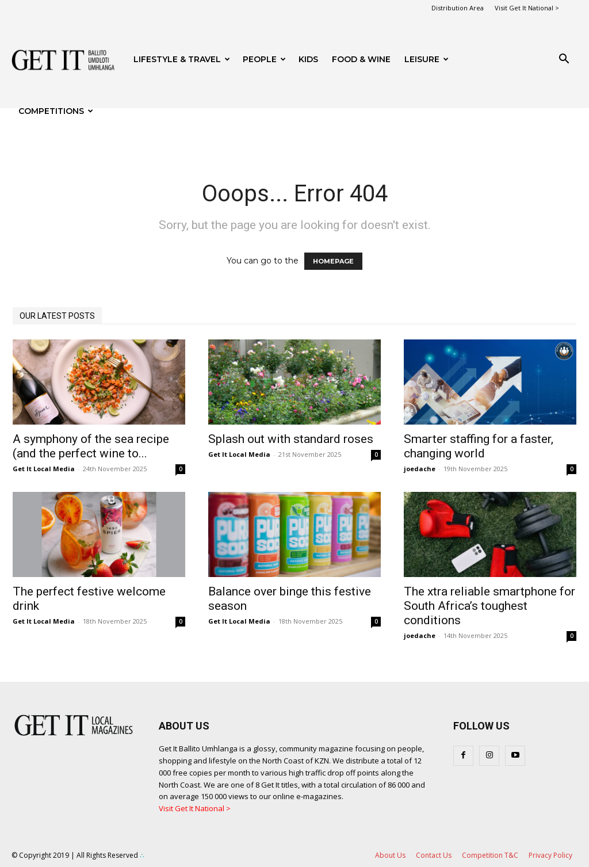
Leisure (426, 59)
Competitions (55, 111)
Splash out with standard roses (290, 439)
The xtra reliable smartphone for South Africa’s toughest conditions (489, 606)
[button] (563, 60)
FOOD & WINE (361, 59)
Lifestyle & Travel (181, 59)
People (264, 59)
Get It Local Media (44, 468)
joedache (419, 468)
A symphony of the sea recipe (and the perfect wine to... (91, 446)
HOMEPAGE (333, 261)
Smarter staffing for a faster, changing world (478, 446)
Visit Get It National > (527, 7)
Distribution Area (457, 7)
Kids (308, 59)
